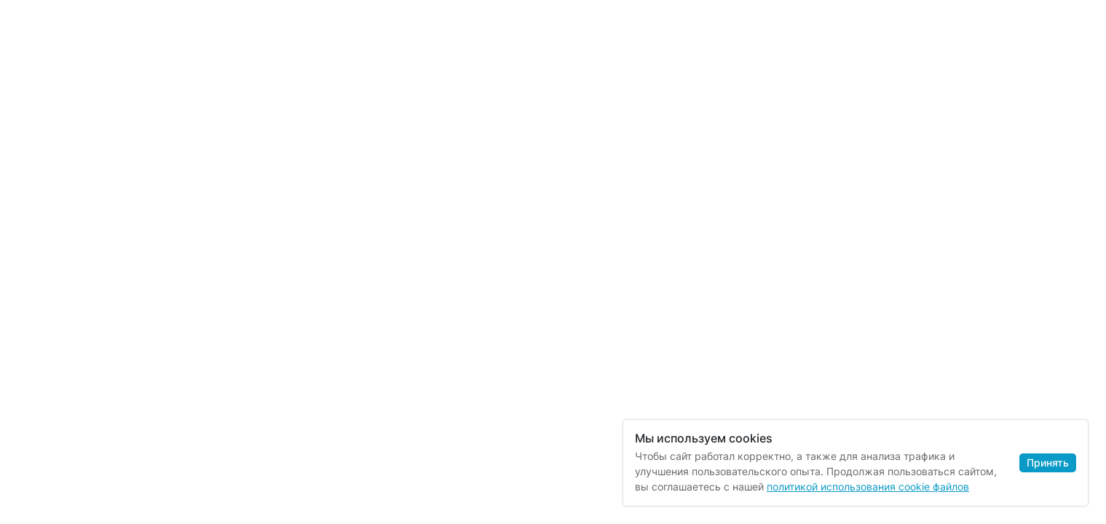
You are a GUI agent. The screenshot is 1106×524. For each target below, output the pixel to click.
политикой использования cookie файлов (868, 486)
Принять (1048, 462)
